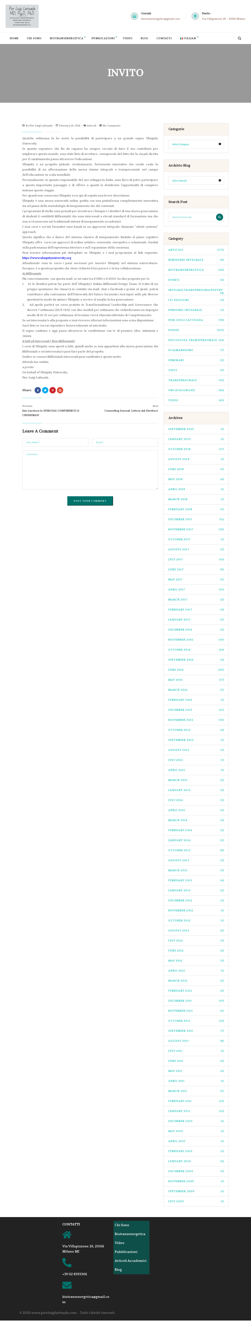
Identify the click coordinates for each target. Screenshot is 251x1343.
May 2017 (196, 581)
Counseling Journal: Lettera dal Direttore (131, 412)
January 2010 (196, 1163)
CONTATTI (71, 1226)
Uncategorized (196, 392)
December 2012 (196, 902)
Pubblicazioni (106, 39)
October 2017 (196, 541)
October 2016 (196, 651)
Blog (149, 39)
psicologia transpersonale (196, 342)
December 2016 (196, 631)
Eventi (196, 282)
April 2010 (196, 1143)
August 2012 (196, 932)
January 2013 (196, 892)
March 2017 (196, 601)
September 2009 (196, 1193)
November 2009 (196, 1183)
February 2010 (196, 1153)
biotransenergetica (196, 272)
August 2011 (196, 1043)
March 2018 (196, 501)
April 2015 (196, 772)
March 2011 (196, 1093)
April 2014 (196, 812)
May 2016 (196, 681)
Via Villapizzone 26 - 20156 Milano (223, 18)
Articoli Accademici (125, 1264)
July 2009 (196, 1203)
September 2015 (196, 742)
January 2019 (196, 441)
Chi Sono (35, 39)
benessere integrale (196, 262)
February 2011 (196, 1103)
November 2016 (196, 641)
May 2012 (196, 962)
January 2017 (196, 621)
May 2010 (196, 1133)
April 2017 (196, 591)
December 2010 (196, 1123)
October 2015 (196, 732)
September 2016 (196, 661)
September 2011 (196, 1033)
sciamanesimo (196, 352)
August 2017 (196, 551)
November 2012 (196, 912)
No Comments (111, 127)
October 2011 (196, 1022)
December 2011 (196, 1002)
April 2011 (196, 1083)
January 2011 (196, 1113)
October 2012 (196, 922)
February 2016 (196, 702)
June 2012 (196, 952)
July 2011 (196, 1053)
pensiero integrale (196, 312)
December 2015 (196, 712)
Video (132, 39)
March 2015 (196, 782)
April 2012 (196, 972)
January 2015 (196, 792)
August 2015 (196, 752)
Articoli (91, 127)
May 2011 (196, 1073)
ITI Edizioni (196, 302)
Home (14, 39)
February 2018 (196, 511)
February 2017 (196, 611)
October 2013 (196, 852)
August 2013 (196, 862)
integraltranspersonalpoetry (196, 293)
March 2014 (196, 822)
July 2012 (196, 942)
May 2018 (196, 481)
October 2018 (196, 451)
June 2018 (196, 471)
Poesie (196, 332)
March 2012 (196, 982)
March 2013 (196, 872)
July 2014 (196, 802)
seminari (196, 362)
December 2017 (196, 521)
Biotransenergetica (68, 39)
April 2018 (196, 491)
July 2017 (196, 561)
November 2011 (196, 1012)
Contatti (169, 39)
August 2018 (196, 461)
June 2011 (196, 1063)
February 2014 (196, 832)
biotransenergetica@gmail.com (160, 18)
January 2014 (196, 842)
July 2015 (196, 762)
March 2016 (196, 692)
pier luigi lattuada (196, 322)
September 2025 (196, 431)
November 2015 (196, 722)
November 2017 (196, 531)
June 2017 (196, 571)
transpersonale (196, 382)
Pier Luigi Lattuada (40, 127)
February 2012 (196, 992)
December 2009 (196, 1173)
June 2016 (196, 671)
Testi (196, 372)
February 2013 (196, 882)
